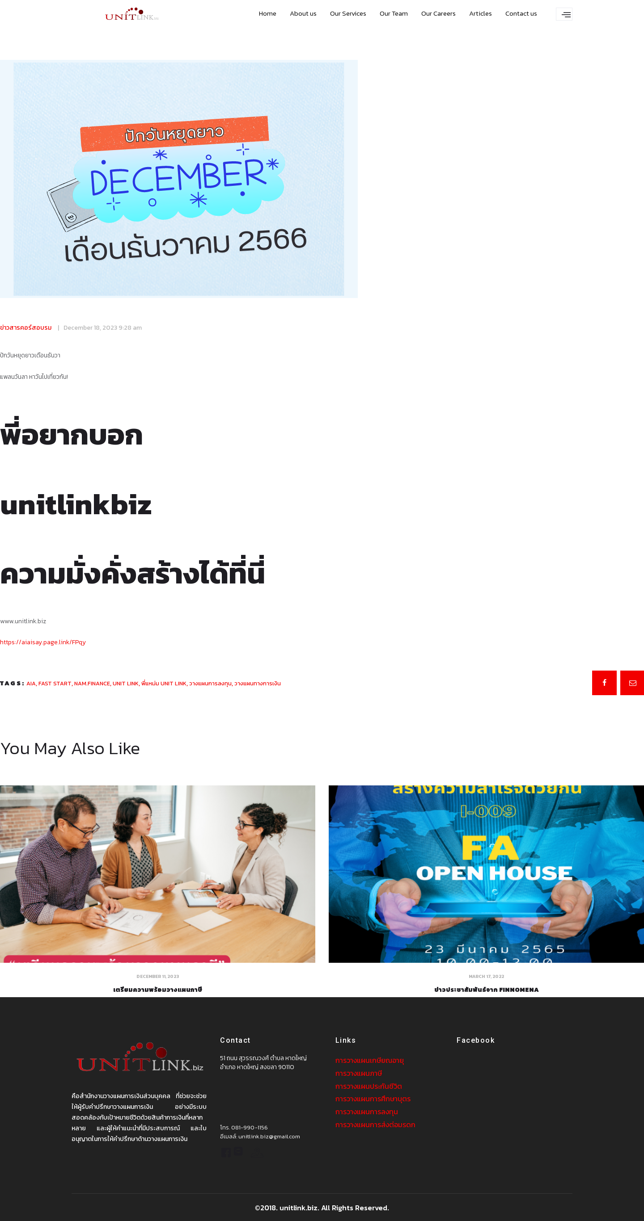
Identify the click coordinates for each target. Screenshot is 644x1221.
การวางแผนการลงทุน (366, 1110)
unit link (126, 683)
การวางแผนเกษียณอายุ (369, 1060)
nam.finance (92, 683)
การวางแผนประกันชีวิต (368, 1085)
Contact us (521, 13)
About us (303, 13)
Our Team (394, 13)
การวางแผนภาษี (358, 1072)
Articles (480, 13)
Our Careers (438, 13)
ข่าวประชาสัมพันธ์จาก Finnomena (486, 989)
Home (267, 13)
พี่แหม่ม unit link (163, 683)
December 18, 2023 (90, 327)
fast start (55, 683)
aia (31, 683)
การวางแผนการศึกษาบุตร (373, 1097)
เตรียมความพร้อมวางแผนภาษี (158, 989)
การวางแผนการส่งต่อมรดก (375, 1122)
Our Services (348, 13)
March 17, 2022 (486, 976)
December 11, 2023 (157, 976)
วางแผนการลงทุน (210, 683)
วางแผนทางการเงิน (257, 683)
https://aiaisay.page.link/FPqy (43, 641)
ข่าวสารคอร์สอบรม (25, 327)
